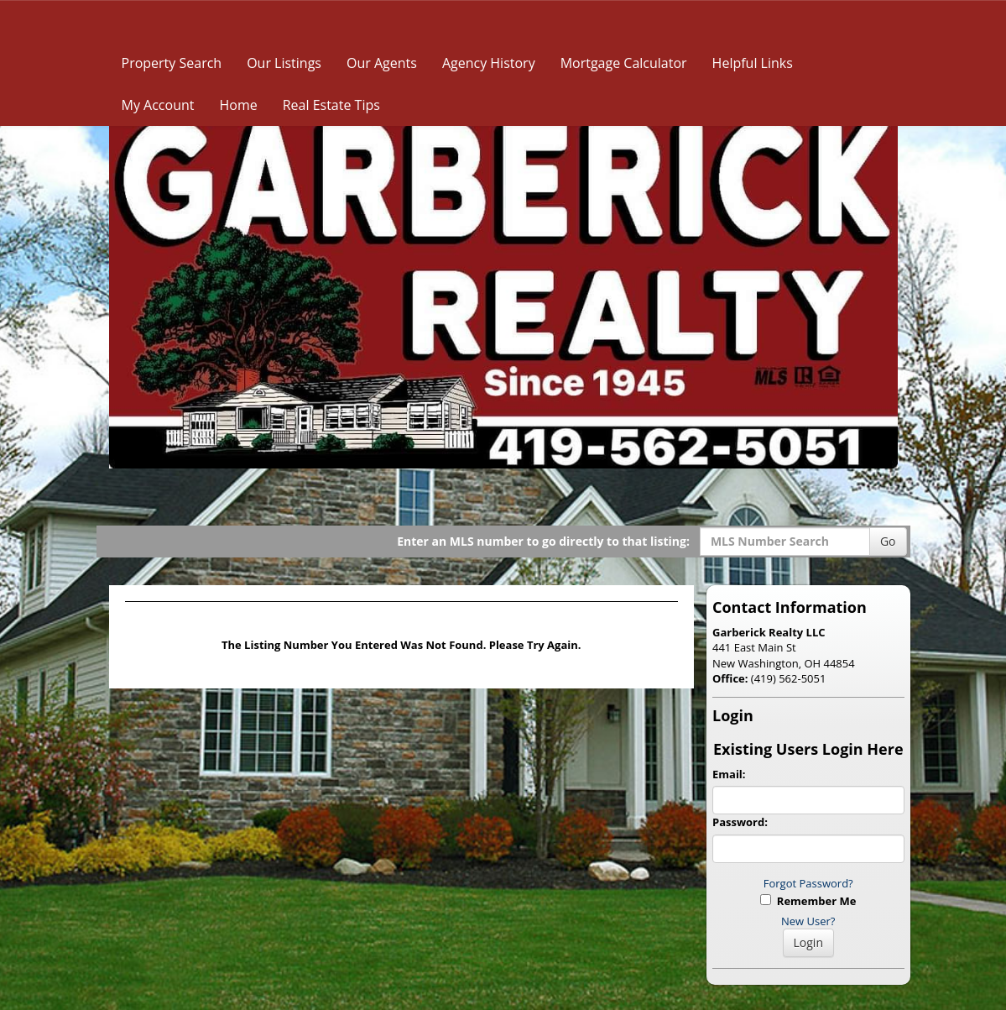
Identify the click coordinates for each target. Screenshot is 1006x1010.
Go (888, 541)
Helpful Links (752, 63)
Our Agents (382, 63)
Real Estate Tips (331, 105)
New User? (808, 921)
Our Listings (284, 63)
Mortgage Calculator (623, 63)
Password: (740, 821)
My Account (158, 105)
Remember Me (808, 900)
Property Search (172, 63)
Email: (729, 774)
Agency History (488, 63)
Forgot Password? (808, 883)
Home (238, 105)
